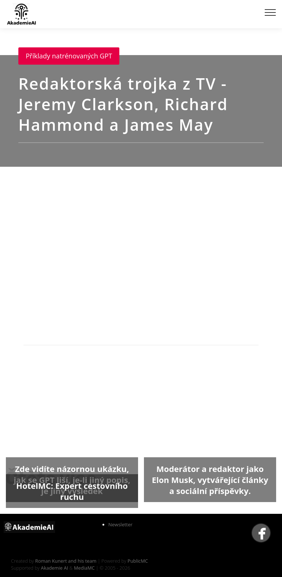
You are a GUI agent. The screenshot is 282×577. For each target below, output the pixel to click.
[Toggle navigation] (270, 12)
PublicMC (137, 561)
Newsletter (120, 524)
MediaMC (84, 568)
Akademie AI (54, 568)
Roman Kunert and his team (66, 561)
